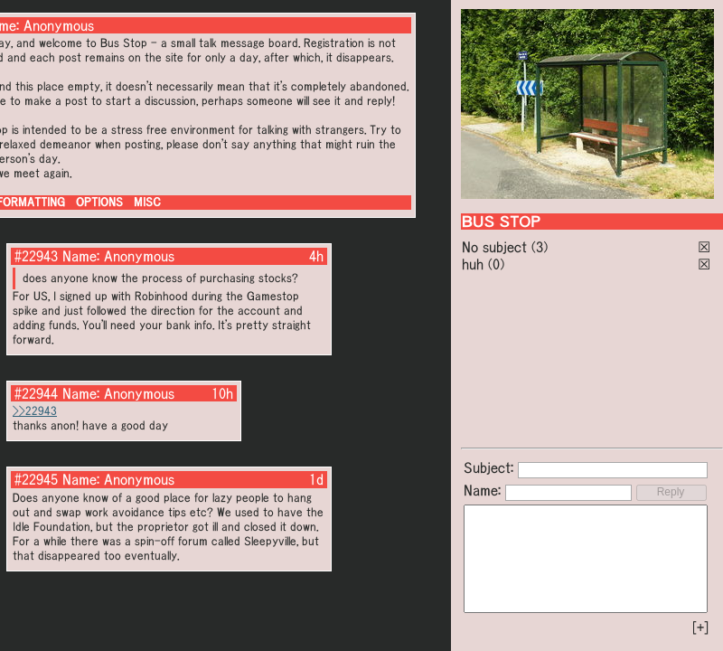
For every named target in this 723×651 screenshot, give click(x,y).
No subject (496, 247)
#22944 (36, 393)
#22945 (36, 479)
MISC (147, 202)
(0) (496, 264)
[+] (700, 627)
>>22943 (35, 411)
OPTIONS (99, 202)
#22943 (36, 256)
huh (473, 264)
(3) (539, 247)
